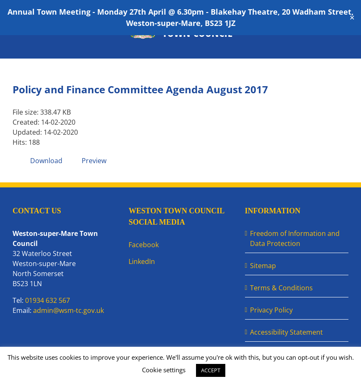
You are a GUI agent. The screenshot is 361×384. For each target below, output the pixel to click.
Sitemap (263, 265)
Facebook (144, 244)
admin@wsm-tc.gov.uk (68, 310)
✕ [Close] (352, 17)
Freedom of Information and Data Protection (295, 238)
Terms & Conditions (281, 287)
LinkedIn (142, 261)
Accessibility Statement (286, 332)
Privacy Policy (271, 310)
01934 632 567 (47, 300)
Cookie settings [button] (164, 370)
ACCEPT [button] (210, 370)
